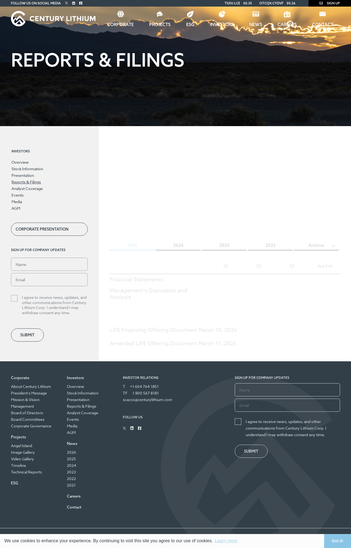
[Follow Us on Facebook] (80, 3)
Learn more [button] (226, 540)
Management (22, 406)
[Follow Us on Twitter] (66, 3)
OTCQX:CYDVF (271, 3)
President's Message (29, 393)
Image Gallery (23, 452)
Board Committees (27, 419)
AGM (16, 208)
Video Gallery (22, 458)
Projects (160, 24)
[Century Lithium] (53, 18)
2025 (71, 458)
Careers (287, 24)
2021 (71, 485)
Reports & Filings (26, 181)
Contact (322, 24)
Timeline (18, 465)
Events (18, 195)
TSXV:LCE (232, 3)
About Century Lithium (31, 386)
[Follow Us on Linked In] (73, 3)
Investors (222, 24)
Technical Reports (26, 472)
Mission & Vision (25, 399)
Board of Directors (27, 412)
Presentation (23, 175)
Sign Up (329, 3)
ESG (190, 24)
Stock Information (27, 168)
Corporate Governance (31, 425)
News (255, 24)
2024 (71, 465)
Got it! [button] (337, 541)
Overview (20, 162)
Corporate (120, 24)
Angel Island (21, 445)
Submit (27, 335)
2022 (71, 478)
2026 (71, 452)
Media (17, 201)
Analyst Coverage (27, 188)
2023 (71, 472)
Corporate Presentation (42, 229)
